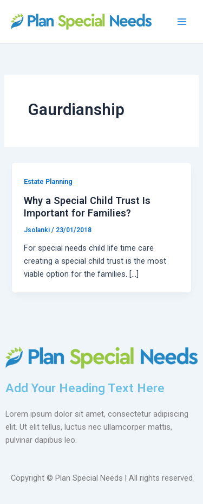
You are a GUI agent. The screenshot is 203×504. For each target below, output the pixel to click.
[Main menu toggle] (182, 21)
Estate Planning (48, 181)
